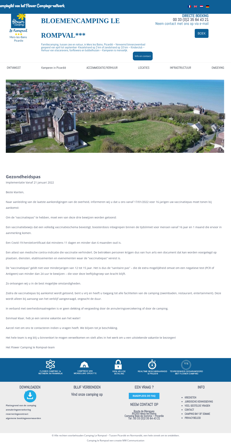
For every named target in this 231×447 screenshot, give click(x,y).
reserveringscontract (17, 413)
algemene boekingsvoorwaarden (23, 418)
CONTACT (189, 409)
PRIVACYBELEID (193, 418)
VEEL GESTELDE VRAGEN (197, 405)
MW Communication (133, 440)
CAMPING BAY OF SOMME (197, 414)
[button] (9, 116)
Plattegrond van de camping (21, 405)
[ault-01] (115, 116)
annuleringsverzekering (18, 409)
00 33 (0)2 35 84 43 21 (191, 19)
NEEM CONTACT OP (144, 404)
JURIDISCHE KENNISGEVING (199, 401)
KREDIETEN (190, 397)
